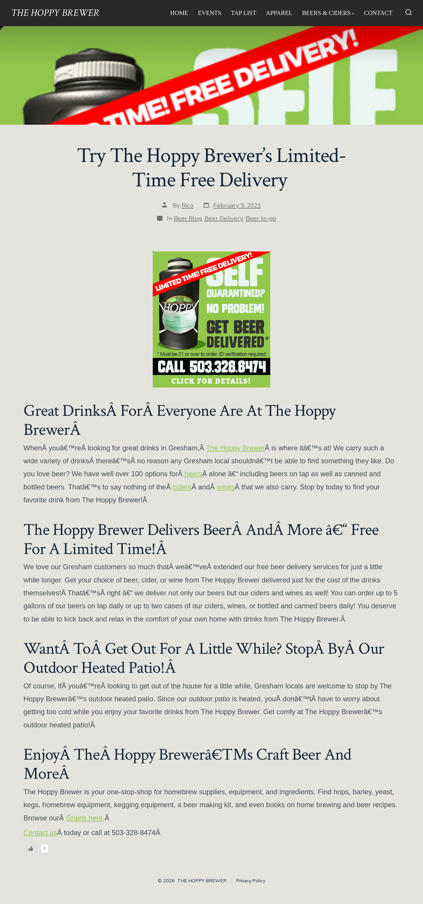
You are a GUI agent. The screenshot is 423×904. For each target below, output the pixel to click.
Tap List (243, 12)
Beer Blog (188, 218)
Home (179, 12)
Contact (378, 12)
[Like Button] (31, 848)
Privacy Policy (250, 881)
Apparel (279, 12)
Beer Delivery (223, 218)
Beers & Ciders (328, 12)
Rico (187, 205)
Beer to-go (261, 218)
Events (209, 12)
